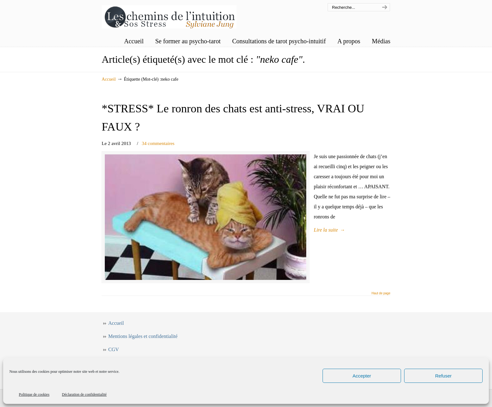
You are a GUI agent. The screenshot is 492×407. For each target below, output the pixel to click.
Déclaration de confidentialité (84, 394)
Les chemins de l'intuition (169, 15)
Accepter (361, 375)
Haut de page (381, 293)
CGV (113, 349)
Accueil (109, 79)
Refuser (443, 375)
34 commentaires (158, 143)
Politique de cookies (34, 394)
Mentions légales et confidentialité (143, 336)
